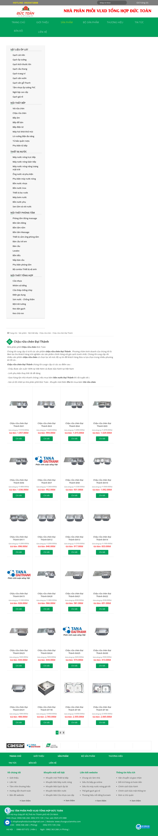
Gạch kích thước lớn (22, 64)
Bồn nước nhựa (20, 183)
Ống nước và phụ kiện (23, 174)
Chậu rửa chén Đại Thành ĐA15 (19, 595)
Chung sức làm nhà (91, 777)
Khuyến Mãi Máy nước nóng (59, 782)
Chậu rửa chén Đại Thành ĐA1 (19, 424)
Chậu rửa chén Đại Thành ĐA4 (74, 424)
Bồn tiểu (17, 255)
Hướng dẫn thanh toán (20, 790)
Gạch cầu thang (20, 69)
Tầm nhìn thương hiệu (20, 786)
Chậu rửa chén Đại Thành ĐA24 (47, 651)
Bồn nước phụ (19, 202)
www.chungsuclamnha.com (68, 821)
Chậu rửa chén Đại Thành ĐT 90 (47, 708)
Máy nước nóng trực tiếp (24, 157)
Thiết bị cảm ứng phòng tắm (26, 236)
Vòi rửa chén (18, 108)
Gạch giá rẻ (18, 96)
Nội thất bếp (17, 102)
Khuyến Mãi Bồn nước (56, 790)
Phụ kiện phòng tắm (22, 264)
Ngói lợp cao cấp (20, 92)
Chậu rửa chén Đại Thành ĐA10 (102, 481)
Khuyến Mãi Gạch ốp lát (57, 786)
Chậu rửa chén (19, 113)
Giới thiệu (14, 777)
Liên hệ (13, 782)
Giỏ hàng (142, 2)
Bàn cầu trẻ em (20, 241)
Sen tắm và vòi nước (22, 206)
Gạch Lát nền (19, 55)
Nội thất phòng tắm (22, 212)
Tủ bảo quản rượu (21, 140)
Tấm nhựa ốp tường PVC (24, 87)
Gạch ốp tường (20, 59)
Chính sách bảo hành (128, 786)
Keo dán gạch (19, 308)
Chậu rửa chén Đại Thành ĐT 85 (74, 708)
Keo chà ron (18, 313)
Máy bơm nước (20, 197)
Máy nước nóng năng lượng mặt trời (25, 168)
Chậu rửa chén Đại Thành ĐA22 (102, 595)
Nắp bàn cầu (18, 260)
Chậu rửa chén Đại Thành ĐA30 (102, 651)
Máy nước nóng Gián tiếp (24, 161)
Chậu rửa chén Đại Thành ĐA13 (74, 538)
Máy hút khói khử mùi (23, 131)
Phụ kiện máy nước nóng (24, 178)
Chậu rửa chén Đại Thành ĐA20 (47, 595)
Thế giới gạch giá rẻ (91, 790)
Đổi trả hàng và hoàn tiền (130, 782)
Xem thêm (26, 800)
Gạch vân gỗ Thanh (22, 82)
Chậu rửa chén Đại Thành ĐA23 (19, 651)
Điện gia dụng (19, 294)
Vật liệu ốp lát (19, 49)
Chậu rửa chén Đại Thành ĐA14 (102, 538)
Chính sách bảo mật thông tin (132, 790)
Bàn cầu (16, 246)
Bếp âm (16, 117)
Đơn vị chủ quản (126, 795)
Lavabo (16, 250)
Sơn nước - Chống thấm (24, 299)
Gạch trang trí (19, 73)
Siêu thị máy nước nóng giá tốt (96, 786)
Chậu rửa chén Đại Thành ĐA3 (47, 424)
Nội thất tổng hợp (21, 275)
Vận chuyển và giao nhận (130, 777)
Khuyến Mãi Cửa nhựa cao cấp (60, 795)
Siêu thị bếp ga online (92, 782)
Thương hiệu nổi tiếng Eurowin (96, 795)
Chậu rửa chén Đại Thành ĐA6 (19, 481)
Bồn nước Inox (19, 188)
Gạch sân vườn (20, 78)
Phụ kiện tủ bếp (20, 145)
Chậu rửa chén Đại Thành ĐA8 (74, 481)
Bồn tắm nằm (19, 227)
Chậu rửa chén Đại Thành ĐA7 (47, 481)
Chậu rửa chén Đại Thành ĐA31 (19, 708)
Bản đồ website (17, 795)
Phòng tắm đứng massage (25, 218)
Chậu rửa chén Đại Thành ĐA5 (102, 424)
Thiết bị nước (18, 151)
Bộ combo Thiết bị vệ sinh (25, 269)
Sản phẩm (23, 333)
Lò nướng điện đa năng (23, 136)
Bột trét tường (19, 304)
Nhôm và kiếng (20, 285)
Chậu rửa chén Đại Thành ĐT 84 (102, 708)
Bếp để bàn (18, 122)
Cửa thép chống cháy (22, 290)
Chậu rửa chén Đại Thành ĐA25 (74, 651)
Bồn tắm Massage (21, 232)
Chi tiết (19, 438)
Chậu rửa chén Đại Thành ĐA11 (19, 538)
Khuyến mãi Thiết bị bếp (57, 777)
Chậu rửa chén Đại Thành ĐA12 (47, 538)
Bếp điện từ (18, 127)
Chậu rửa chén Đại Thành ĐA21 (74, 595)
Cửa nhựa (17, 280)
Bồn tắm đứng (19, 223)
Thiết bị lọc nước (20, 192)
